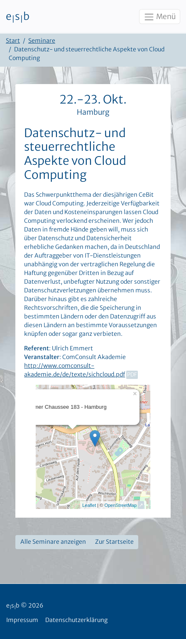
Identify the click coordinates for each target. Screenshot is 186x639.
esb (17, 17)
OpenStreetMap (120, 505)
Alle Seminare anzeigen (53, 541)
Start (13, 40)
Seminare (41, 40)
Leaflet (89, 505)
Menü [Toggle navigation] (159, 17)
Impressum (22, 620)
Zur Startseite (114, 541)
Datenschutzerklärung (76, 620)
